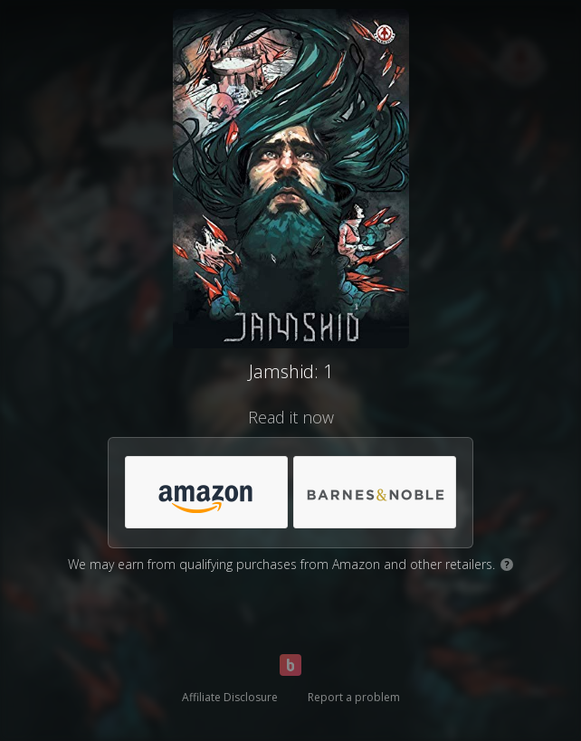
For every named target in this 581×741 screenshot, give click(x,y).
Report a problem (354, 697)
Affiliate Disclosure (230, 697)
